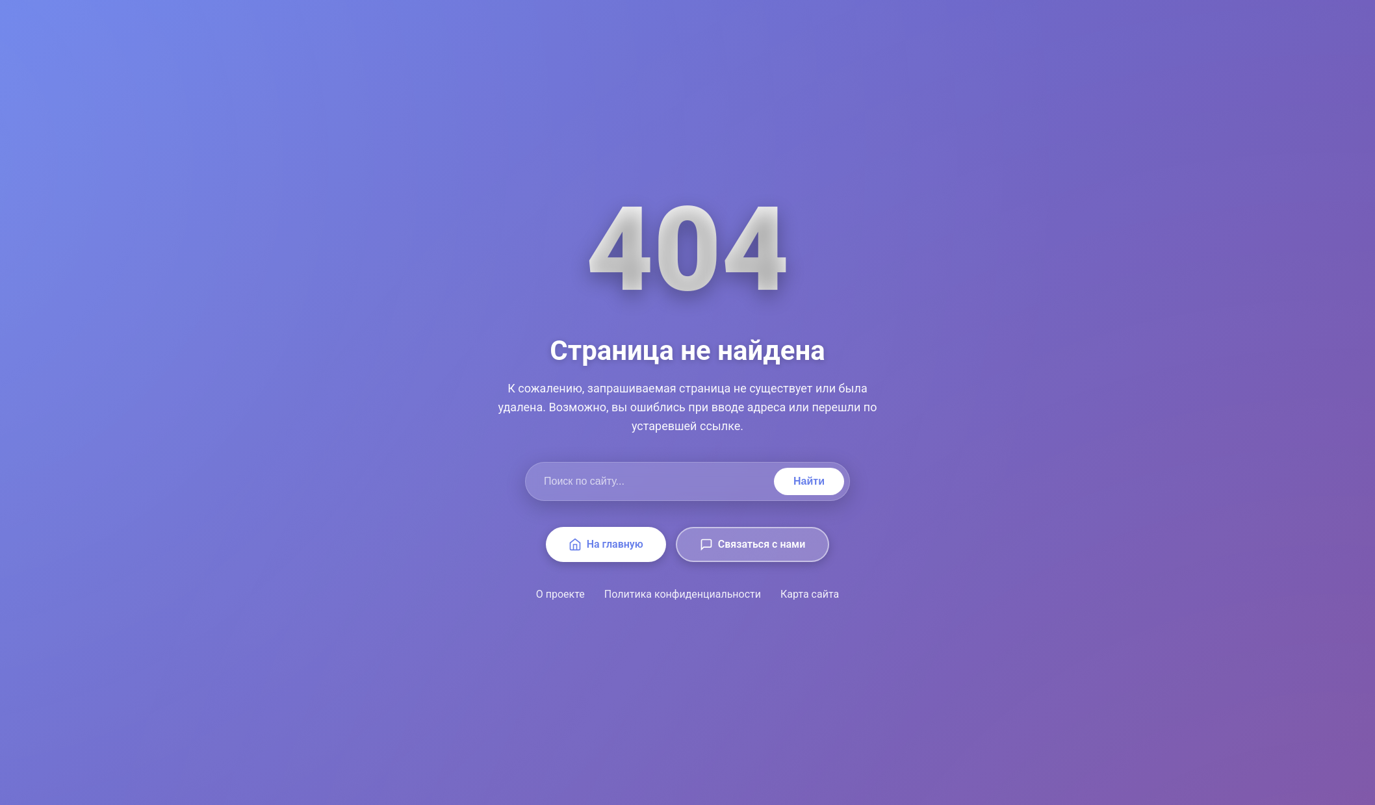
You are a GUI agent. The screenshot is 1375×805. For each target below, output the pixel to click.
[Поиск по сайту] (652, 481)
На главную (606, 544)
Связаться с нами (752, 544)
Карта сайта (809, 594)
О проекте (560, 594)
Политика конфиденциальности (682, 594)
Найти (809, 481)
